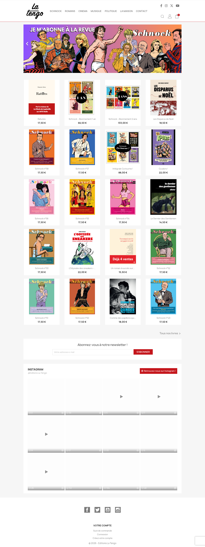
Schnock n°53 (41, 268)
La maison (126, 11)
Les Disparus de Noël (163, 119)
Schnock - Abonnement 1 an (82, 119)
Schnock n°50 (82, 318)
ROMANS (70, 11)
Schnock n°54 (123, 218)
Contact (141, 11)
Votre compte (102, 525)
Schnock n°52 (163, 268)
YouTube (107, 510)
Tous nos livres (171, 333)
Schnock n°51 (41, 318)
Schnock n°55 (82, 218)
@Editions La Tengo (37, 373)
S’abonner (143, 351)
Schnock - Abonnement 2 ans (123, 119)
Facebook (87, 510)
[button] (35, 48)
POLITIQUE (111, 11)
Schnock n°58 (41, 168)
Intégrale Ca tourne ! (123, 168)
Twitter (97, 510)
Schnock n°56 (41, 218)
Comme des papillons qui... (123, 318)
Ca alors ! (163, 168)
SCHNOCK (56, 11)
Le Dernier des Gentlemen (163, 218)
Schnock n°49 (163, 318)
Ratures (42, 119)
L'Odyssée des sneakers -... (82, 268)
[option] (102, 48)
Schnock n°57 (82, 168)
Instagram (118, 510)
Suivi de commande (102, 530)
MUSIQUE (96, 11)
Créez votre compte (102, 538)
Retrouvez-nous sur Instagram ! (160, 371)
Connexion (102, 534)
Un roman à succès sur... (123, 268)
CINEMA (82, 11)
